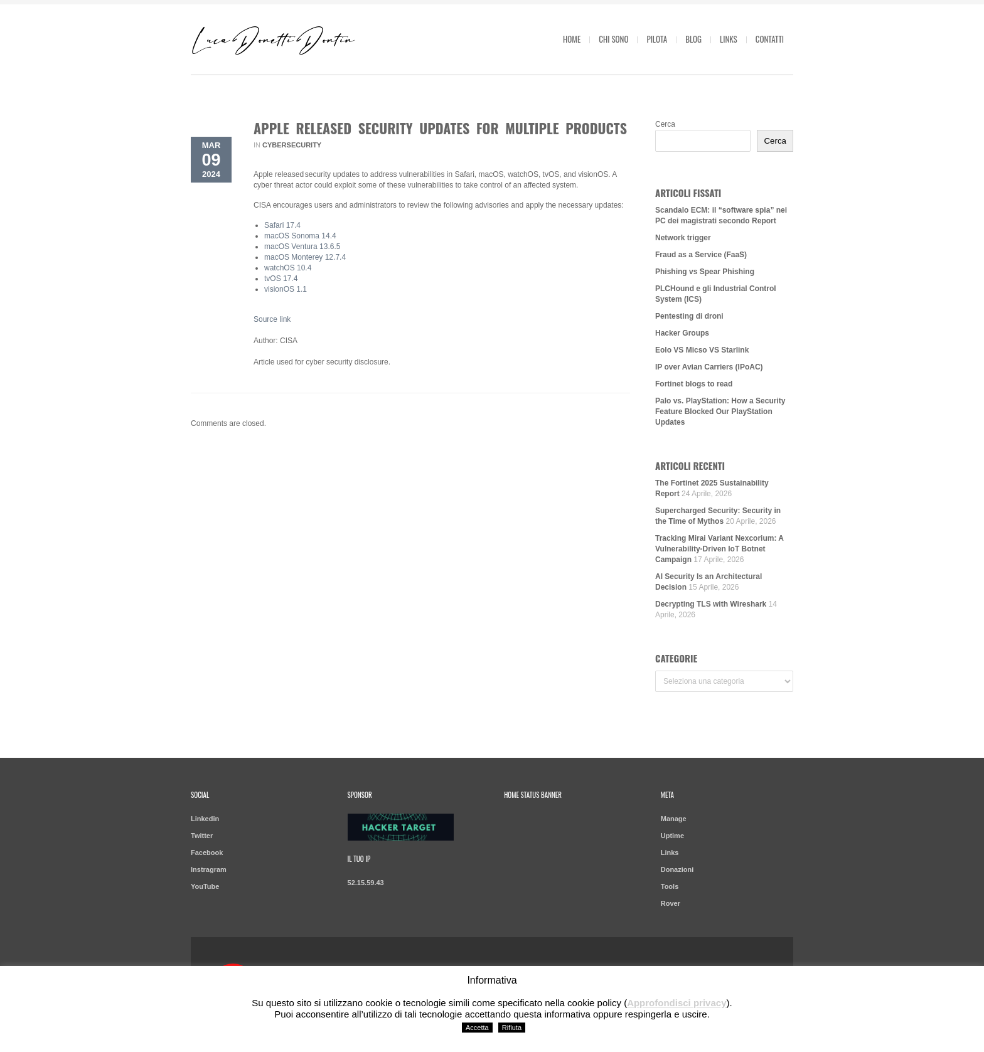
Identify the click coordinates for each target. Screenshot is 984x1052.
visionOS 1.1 (285, 289)
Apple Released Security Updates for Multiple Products (440, 128)
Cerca (665, 124)
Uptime (672, 835)
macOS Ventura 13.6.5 (302, 246)
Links (728, 39)
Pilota (656, 39)
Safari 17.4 (282, 225)
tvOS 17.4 (280, 278)
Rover (670, 903)
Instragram (209, 869)
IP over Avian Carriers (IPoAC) (709, 367)
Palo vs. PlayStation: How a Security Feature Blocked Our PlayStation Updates (720, 411)
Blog (693, 39)
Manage (674, 818)
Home (571, 39)
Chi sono (613, 39)
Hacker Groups (682, 333)
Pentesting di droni (689, 316)
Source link (272, 319)
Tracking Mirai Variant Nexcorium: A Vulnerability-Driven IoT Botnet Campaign (719, 549)
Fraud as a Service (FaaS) (701, 254)
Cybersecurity (291, 145)
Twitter (202, 835)
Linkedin (205, 818)
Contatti (770, 39)
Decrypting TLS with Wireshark (710, 604)
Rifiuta (511, 1027)
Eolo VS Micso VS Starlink (702, 350)
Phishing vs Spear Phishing (704, 271)
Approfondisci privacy (676, 1002)
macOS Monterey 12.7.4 (305, 257)
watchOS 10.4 (287, 267)
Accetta (477, 1027)
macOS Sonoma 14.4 (300, 235)
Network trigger (683, 237)
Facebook (207, 852)
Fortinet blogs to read (693, 384)
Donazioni (677, 869)
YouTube (205, 886)
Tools (670, 886)
